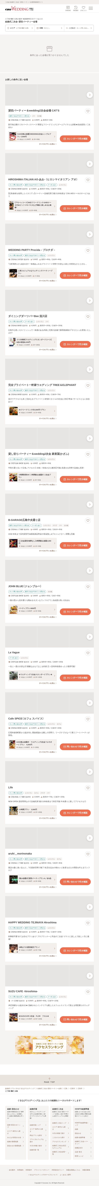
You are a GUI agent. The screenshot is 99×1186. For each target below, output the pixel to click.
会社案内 (12, 1170)
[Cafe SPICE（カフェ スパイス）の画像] (49, 703)
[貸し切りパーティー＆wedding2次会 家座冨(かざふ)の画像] (49, 438)
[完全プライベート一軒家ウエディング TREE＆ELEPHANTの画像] (49, 369)
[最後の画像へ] (90, 95)
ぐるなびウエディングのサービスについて (43, 1175)
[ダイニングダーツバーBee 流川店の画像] (49, 300)
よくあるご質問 (65, 1175)
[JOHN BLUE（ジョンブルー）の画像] (49, 570)
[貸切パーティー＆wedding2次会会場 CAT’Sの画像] (49, 95)
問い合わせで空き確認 (75, 746)
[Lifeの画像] (49, 772)
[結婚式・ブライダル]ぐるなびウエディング (20, 1088)
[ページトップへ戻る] (49, 1080)
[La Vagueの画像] (49, 636)
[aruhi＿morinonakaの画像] (49, 838)
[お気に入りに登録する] (88, 111)
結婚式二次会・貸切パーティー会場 (49, 1088)
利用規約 (20, 1170)
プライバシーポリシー (42, 1170)
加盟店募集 (86, 1170)
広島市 (72, 1088)
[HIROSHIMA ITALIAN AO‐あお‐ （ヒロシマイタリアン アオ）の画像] (49, 163)
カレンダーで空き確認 (75, 138)
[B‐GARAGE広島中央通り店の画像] (49, 504)
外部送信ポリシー (58, 1170)
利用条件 (29, 1170)
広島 (65, 1088)
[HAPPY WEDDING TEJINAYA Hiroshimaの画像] (49, 907)
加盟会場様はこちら (73, 1170)
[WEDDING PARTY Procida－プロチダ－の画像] (49, 234)
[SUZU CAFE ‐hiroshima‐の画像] (49, 975)
